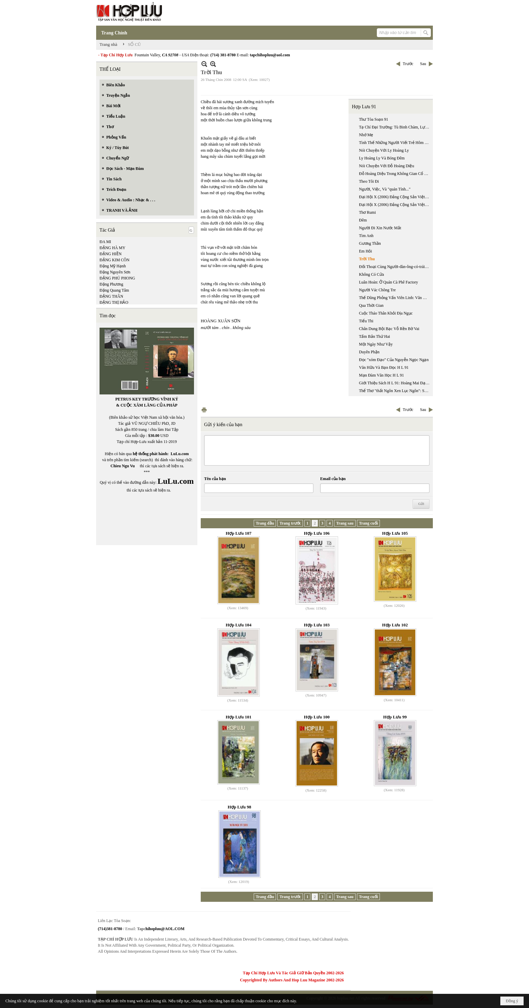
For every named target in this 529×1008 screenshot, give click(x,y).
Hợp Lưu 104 (238, 624)
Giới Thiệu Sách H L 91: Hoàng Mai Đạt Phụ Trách (395, 383)
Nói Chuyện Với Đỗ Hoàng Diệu (386, 166)
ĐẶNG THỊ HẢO (114, 302)
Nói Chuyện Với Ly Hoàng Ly (384, 150)
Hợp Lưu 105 (395, 533)
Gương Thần (370, 243)
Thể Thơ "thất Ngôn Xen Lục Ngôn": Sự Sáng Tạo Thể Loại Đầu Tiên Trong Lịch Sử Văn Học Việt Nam (395, 390)
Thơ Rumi (367, 212)
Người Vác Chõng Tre (377, 290)
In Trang (204, 409)
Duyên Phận (369, 352)
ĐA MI (105, 241)
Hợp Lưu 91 (364, 106)
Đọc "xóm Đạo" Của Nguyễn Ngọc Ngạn (393, 359)
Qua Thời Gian (371, 305)
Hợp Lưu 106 (317, 533)
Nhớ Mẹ (366, 134)
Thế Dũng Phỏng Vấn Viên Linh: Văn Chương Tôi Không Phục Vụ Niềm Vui (395, 297)
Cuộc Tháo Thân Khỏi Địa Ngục (386, 313)
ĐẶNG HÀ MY (113, 247)
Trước (408, 63)
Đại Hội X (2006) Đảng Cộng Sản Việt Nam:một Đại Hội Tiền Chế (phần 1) (395, 197)
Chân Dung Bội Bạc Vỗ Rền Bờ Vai (389, 328)
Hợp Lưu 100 (317, 716)
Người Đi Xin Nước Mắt (380, 228)
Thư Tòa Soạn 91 (373, 119)
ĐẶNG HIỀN (110, 253)
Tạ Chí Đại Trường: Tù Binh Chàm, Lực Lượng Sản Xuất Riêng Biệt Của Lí (395, 127)
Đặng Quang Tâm (114, 290)
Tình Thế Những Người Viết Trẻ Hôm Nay (395, 142)
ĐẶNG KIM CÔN (115, 260)
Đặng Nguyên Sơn (115, 272)
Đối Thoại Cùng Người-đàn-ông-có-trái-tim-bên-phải (395, 266)
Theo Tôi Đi (369, 181)
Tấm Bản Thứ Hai (374, 336)
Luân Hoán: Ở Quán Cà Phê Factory (388, 282)
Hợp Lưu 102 (395, 624)
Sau (423, 63)
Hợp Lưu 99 (395, 716)
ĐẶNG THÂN (111, 296)
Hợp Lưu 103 (317, 624)
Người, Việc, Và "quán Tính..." (385, 189)
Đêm (363, 220)
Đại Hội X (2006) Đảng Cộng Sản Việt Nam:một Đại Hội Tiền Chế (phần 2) (395, 204)
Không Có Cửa (371, 274)
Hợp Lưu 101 (238, 716)
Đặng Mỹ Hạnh (113, 266)
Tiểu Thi (366, 321)
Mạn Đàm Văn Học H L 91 (381, 375)
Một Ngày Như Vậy (376, 344)
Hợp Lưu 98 (239, 806)
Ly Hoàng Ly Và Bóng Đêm (382, 158)
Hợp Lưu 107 (238, 533)
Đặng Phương (111, 284)
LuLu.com (180, 453)
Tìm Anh (366, 235)
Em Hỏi (365, 251)
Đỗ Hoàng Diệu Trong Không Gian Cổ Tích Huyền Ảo (395, 173)
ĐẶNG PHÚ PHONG (117, 278)
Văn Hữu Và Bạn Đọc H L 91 (384, 367)
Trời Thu (367, 259)
